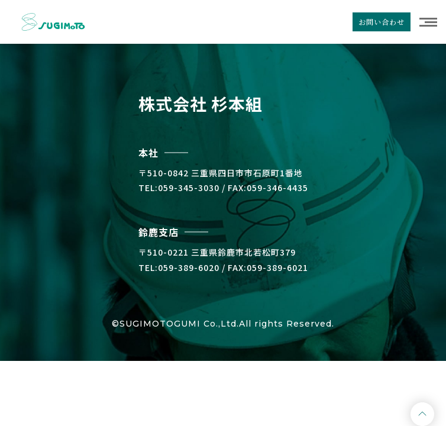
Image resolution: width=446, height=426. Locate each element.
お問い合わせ (381, 22)
